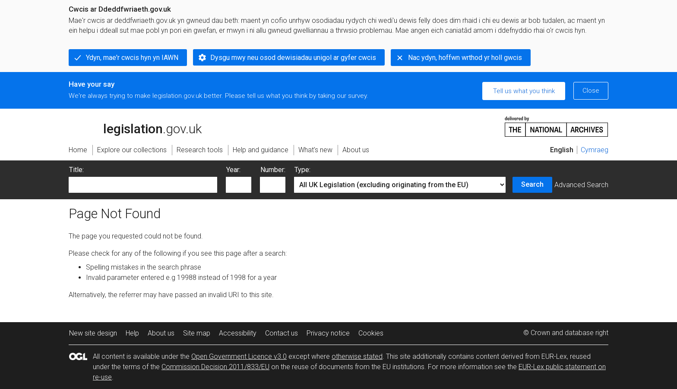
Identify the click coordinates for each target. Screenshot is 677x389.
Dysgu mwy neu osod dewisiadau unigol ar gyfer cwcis (293, 57)
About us (161, 333)
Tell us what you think (524, 91)
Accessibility (237, 333)
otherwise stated (357, 356)
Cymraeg (594, 150)
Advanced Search (581, 185)
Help (132, 333)
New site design (93, 333)
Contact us (281, 333)
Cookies (370, 333)
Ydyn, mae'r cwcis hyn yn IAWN (132, 57)
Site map (196, 333)
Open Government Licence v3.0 (239, 356)
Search (532, 184)
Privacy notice (328, 333)
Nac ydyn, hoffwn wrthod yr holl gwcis (465, 57)
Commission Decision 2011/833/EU (215, 367)
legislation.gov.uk (135, 126)
